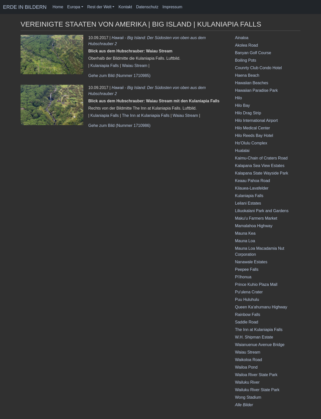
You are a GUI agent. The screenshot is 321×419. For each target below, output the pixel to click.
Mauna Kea (245, 233)
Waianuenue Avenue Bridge (259, 345)
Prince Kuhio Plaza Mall (256, 284)
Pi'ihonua (243, 277)
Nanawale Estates (251, 262)
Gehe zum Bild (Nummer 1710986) (119, 125)
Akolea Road (246, 45)
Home (57, 7)
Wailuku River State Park (257, 390)
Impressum (172, 7)
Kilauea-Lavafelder (251, 188)
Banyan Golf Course (253, 53)
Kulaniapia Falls (105, 65)
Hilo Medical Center (252, 128)
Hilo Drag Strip (248, 113)
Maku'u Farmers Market (256, 218)
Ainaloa (241, 38)
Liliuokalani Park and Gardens (261, 211)
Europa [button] (73, 7)
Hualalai (242, 150)
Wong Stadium (248, 397)
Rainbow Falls (247, 314)
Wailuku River (247, 382)
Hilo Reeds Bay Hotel (254, 135)
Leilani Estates (248, 203)
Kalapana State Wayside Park (261, 173)
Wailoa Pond (246, 367)
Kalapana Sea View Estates (259, 165)
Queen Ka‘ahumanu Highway (261, 307)
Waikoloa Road (248, 360)
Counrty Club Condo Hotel (258, 68)
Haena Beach (247, 75)
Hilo (238, 98)
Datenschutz (147, 7)
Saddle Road (246, 322)
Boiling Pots (245, 60)
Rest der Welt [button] (99, 7)
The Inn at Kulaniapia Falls (145, 115)
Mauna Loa (245, 241)
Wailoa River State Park (256, 375)
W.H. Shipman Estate (254, 337)
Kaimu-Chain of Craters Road (261, 158)
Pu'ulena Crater (249, 292)
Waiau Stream (134, 65)
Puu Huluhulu (247, 299)
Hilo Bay (242, 105)
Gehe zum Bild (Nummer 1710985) (119, 75)
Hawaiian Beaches (251, 83)
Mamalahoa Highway (253, 226)
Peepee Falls (246, 269)
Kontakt (125, 7)
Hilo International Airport (256, 120)
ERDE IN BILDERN (24, 7)
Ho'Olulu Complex (251, 143)
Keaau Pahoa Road (252, 181)
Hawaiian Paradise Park (256, 90)
